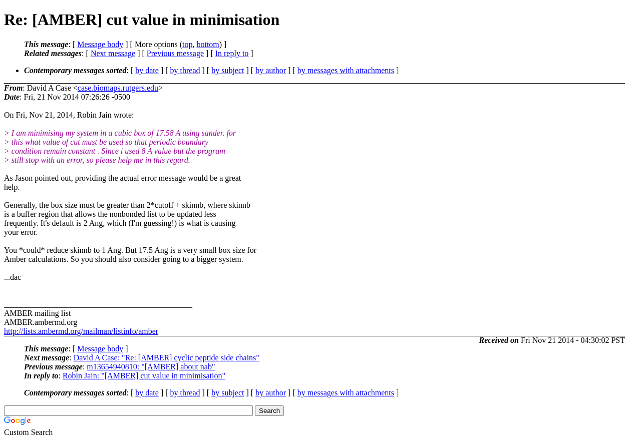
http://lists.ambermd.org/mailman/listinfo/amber (81, 331)
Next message (113, 53)
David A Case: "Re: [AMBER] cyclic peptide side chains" (166, 357)
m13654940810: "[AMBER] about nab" (151, 366)
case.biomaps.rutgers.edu (118, 88)
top (187, 44)
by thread (185, 70)
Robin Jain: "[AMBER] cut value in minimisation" (144, 375)
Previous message (175, 53)
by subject (227, 70)
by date (147, 70)
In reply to (232, 53)
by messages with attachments (345, 70)
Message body (100, 44)
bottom (207, 44)
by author (270, 70)
